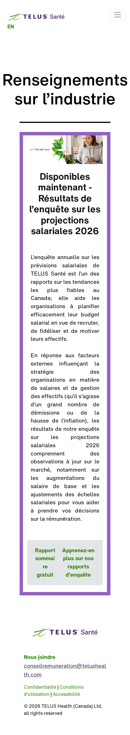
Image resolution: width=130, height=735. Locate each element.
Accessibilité (66, 694)
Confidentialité (40, 687)
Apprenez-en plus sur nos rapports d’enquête (78, 562)
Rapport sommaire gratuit (45, 562)
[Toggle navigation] (117, 14)
